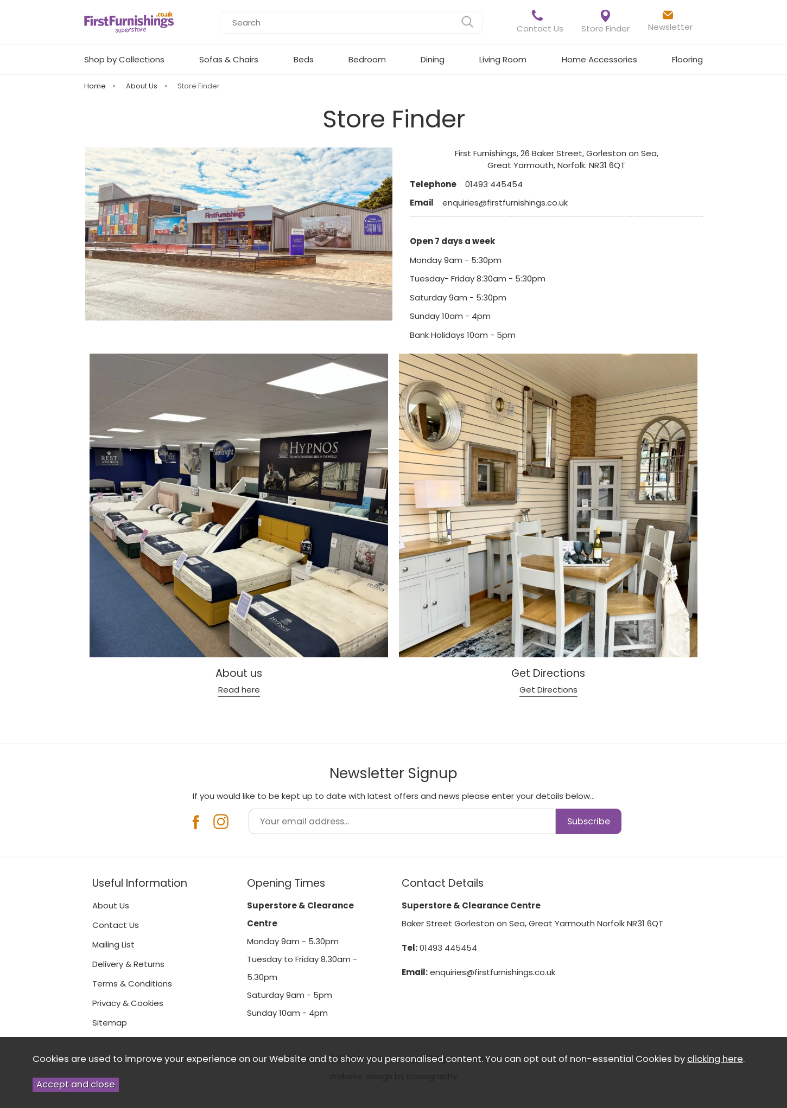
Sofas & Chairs (228, 59)
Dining (433, 59)
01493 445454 (448, 947)
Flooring (687, 59)
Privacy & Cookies (127, 1003)
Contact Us (540, 21)
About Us (110, 905)
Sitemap (109, 1022)
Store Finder (605, 22)
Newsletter (670, 21)
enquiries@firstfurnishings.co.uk (492, 972)
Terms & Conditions (132, 983)
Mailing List (113, 944)
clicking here (715, 1059)
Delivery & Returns (128, 964)
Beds (304, 59)
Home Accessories (599, 59)
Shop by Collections (124, 59)
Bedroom (367, 59)
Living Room (502, 59)
